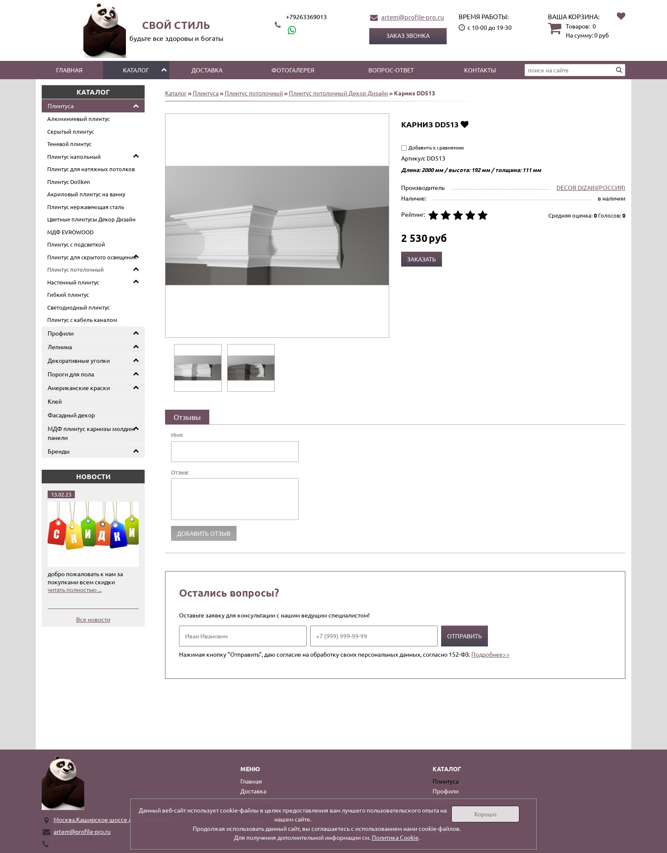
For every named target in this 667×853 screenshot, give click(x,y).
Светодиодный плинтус (78, 307)
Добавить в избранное (464, 124)
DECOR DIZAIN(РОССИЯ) (590, 187)
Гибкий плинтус (68, 294)
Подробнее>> (490, 654)
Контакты (480, 70)
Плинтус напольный (74, 156)
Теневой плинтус (69, 143)
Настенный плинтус (73, 282)
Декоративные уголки (79, 360)
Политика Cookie (395, 837)
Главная (69, 70)
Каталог (136, 70)
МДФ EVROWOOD (70, 232)
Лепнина (60, 346)
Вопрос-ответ (391, 70)
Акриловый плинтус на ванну (86, 194)
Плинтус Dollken (68, 181)
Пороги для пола (71, 374)
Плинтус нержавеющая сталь (85, 206)
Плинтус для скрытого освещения (92, 257)
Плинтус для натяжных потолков (91, 168)
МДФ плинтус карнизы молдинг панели (92, 433)
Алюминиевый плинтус (78, 118)
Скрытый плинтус (70, 131)
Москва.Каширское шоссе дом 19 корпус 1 (113, 819)
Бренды (59, 451)
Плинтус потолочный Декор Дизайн (338, 93)
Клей (55, 401)
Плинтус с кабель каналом (82, 319)
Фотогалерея (292, 70)
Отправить (464, 636)
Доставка (206, 70)
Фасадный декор (71, 415)
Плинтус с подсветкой (76, 244)
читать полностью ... (75, 589)
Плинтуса (61, 105)
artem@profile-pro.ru (412, 17)
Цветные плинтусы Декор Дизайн (91, 219)
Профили (61, 333)
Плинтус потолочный (75, 269)
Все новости (93, 619)
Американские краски (79, 387)
